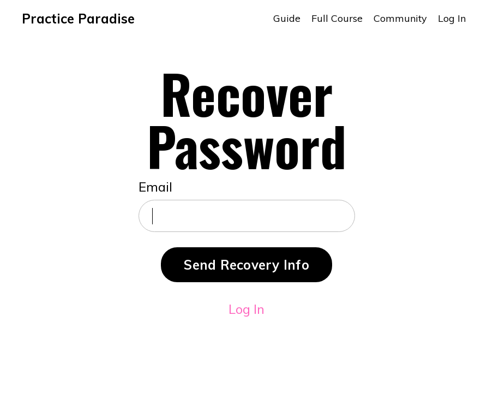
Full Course (337, 18)
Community (400, 18)
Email (155, 186)
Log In (452, 18)
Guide (286, 18)
